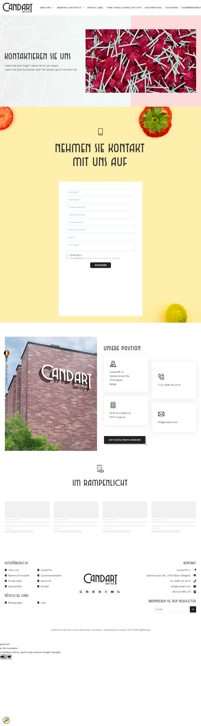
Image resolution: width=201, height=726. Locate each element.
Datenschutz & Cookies (114, 630)
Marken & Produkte (19, 575)
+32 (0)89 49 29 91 (180, 581)
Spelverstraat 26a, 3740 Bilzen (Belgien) (168, 575)
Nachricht (46, 581)
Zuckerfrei (46, 570)
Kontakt (45, 586)
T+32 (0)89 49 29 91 (169, 385)
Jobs (43, 602)
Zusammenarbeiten (51, 575)
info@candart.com (167, 422)
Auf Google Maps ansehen (125, 440)
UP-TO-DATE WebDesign (138, 630)
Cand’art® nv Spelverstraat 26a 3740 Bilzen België (119, 378)
